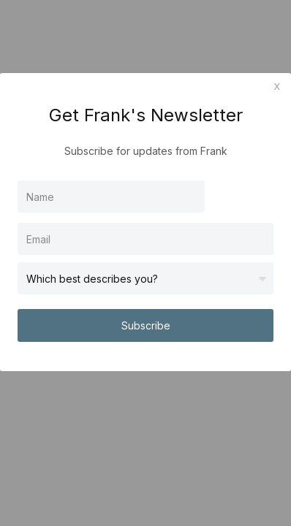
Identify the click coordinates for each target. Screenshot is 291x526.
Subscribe (145, 325)
